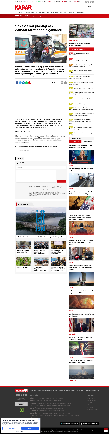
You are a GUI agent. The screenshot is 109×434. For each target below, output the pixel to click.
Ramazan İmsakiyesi (92, 409)
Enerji (54, 403)
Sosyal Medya (52, 411)
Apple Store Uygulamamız (90, 423)
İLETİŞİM (39, 391)
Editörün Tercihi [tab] (88, 141)
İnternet (44, 411)
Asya (55, 401)
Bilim (62, 411)
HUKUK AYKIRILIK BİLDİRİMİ (92, 391)
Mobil (40, 411)
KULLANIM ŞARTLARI (60, 391)
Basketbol (42, 405)
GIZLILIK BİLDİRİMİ (70, 391)
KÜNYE (44, 391)
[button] (52, 82)
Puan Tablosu (90, 403)
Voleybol (48, 405)
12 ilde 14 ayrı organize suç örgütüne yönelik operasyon (39, 16)
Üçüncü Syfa (45, 398)
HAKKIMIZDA (33, 391)
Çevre (56, 398)
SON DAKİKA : (19, 16)
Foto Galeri (34, 416)
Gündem (43, 413)
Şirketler (69, 403)
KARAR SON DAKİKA (21, 404)
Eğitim (61, 398)
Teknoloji (33, 411)
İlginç (59, 413)
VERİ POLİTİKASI (80, 391)
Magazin (43, 408)
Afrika (59, 401)
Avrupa (51, 401)
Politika (39, 398)
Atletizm (54, 405)
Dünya (33, 12)
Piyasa (40, 403)
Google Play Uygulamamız (71, 423)
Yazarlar (27, 12)
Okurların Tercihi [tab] (75, 141)
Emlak (44, 403)
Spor (52, 12)
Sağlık (48, 408)
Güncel (20, 12)
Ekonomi (38, 12)
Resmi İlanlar (79, 12)
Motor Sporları (62, 405)
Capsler (46, 415)
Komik (55, 413)
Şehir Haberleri (91, 407)
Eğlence (60, 408)
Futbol (37, 405)
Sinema (51, 413)
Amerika (45, 401)
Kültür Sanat (53, 408)
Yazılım (58, 411)
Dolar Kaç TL (90, 405)
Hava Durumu (91, 398)
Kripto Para (45, 12)
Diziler (38, 408)
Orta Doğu (40, 401)
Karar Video (63, 12)
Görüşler (71, 12)
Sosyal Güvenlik (61, 403)
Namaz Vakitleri (91, 401)
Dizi (47, 413)
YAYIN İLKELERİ (50, 391)
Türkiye (52, 398)
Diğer (68, 405)
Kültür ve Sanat (63, 415)
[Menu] (85, 12)
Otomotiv (49, 403)
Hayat (56, 12)
